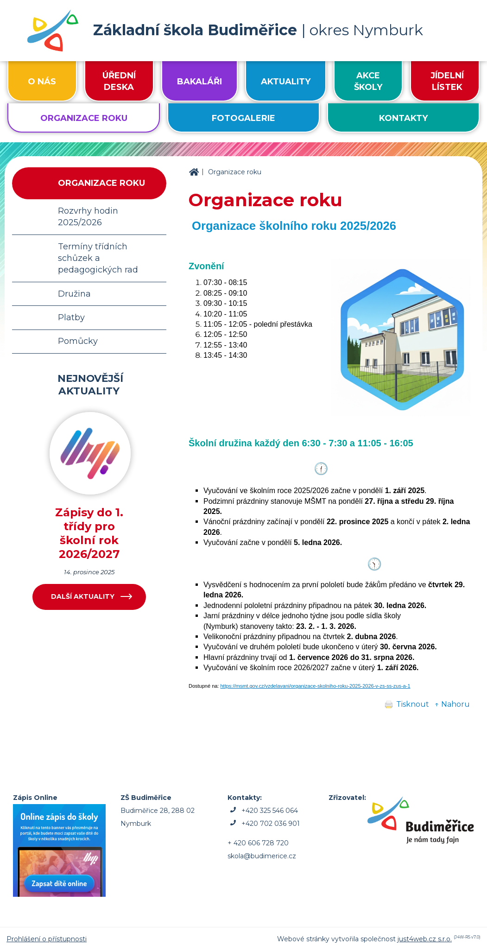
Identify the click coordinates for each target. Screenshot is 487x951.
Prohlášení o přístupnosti (46, 939)
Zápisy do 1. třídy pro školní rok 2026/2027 (89, 533)
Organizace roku (234, 172)
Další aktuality (82, 596)
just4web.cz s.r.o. (425, 939)
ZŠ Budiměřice (194, 172)
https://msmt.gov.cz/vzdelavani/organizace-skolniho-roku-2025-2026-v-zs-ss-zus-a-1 (315, 686)
